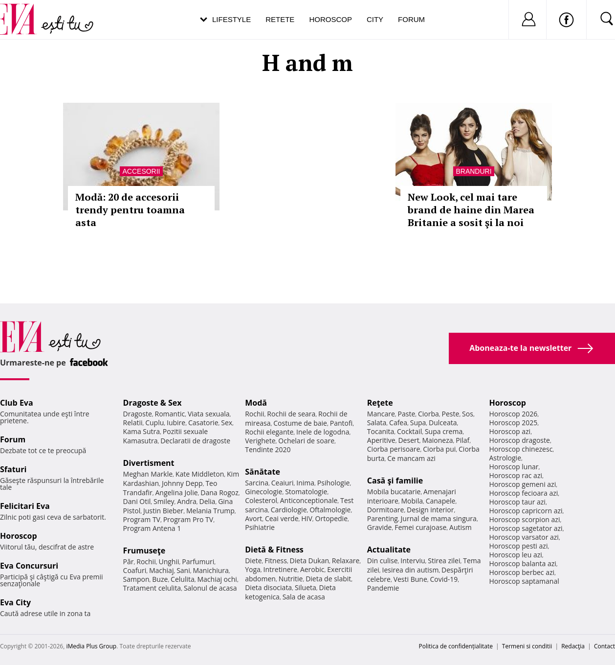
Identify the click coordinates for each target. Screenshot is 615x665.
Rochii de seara (291, 413)
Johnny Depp (182, 483)
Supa (418, 422)
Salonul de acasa (210, 588)
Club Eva (16, 402)
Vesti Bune (410, 579)
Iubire (176, 422)
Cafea (398, 422)
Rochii (145, 561)
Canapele (441, 500)
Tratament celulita (152, 588)
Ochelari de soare (306, 440)
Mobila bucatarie (394, 491)
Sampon (136, 579)
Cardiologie (289, 509)
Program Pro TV (188, 519)
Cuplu (154, 422)
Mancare (381, 413)
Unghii (168, 561)
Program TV (141, 519)
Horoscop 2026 (513, 413)
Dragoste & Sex (152, 402)
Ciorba (428, 413)
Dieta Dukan (309, 560)
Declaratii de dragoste (195, 440)
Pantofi (341, 423)
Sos (467, 413)
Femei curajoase (420, 527)
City (375, 19)
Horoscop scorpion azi (524, 519)
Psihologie (333, 482)
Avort (253, 518)
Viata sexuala (209, 413)
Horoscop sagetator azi (525, 528)
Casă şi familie (395, 480)
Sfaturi (13, 469)
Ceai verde (282, 518)
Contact (604, 646)
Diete (253, 560)
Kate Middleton (200, 474)
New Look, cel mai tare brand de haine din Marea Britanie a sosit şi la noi (471, 209)
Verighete (260, 440)
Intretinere (281, 569)
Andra (187, 501)
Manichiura (210, 570)
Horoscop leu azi (515, 554)
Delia (207, 501)
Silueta (305, 587)
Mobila (412, 500)
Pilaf (462, 440)
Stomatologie (306, 491)
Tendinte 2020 (267, 449)
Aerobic (312, 569)
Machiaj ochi (217, 579)
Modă (256, 402)
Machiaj (161, 570)
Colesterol (261, 500)
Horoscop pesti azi (518, 545)
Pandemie (383, 588)
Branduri (473, 171)
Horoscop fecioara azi (523, 493)
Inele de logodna (322, 431)
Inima (305, 482)
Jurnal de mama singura (439, 518)
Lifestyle (231, 19)
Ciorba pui (439, 449)
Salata (377, 422)
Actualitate (389, 549)
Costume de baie (300, 423)
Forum (411, 19)
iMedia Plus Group (91, 646)
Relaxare (346, 560)
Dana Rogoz (219, 492)
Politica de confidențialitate (456, 646)
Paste (407, 413)
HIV (306, 518)
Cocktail (409, 431)
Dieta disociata (268, 587)
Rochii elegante (269, 431)
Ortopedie (331, 518)
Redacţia (573, 646)
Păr (128, 561)
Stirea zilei (444, 560)
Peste (451, 413)
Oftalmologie (330, 509)
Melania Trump (210, 510)
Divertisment (149, 463)
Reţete (380, 402)
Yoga (253, 569)
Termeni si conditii (527, 646)
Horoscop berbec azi (521, 572)
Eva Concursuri (29, 565)
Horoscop (330, 19)
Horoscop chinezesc (520, 449)
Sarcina (256, 482)
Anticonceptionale (309, 500)
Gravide (379, 527)
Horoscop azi (509, 431)
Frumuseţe (144, 550)
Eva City (15, 602)
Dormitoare (385, 509)
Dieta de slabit (328, 578)
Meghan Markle (148, 474)
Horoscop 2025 (513, 422)
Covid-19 (444, 579)
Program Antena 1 (152, 528)
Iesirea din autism (410, 569)
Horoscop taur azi (517, 501)
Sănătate (262, 471)
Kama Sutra (141, 431)
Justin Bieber (163, 510)
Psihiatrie (260, 527)
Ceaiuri (282, 482)
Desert (408, 440)
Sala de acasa (304, 596)
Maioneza (437, 440)
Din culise (382, 560)
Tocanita (381, 431)
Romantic (170, 413)
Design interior (430, 509)
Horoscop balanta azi (522, 563)
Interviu (412, 560)
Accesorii (141, 171)
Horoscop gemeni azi (522, 484)
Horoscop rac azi (515, 475)
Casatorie (203, 422)
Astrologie (505, 457)
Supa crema (443, 431)
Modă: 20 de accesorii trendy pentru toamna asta (130, 209)
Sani (183, 570)
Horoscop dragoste (519, 440)
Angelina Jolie (176, 492)
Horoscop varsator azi (523, 537)
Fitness (275, 560)
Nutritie (291, 578)
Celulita (183, 579)
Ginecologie (263, 491)
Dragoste (137, 413)
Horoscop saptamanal (524, 581)
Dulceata (443, 422)
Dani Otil (137, 501)
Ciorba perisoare (393, 449)
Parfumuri (198, 561)
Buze (160, 579)
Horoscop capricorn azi (525, 510)
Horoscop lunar (513, 466)
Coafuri (135, 570)
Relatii (133, 422)
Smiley (164, 501)
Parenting (382, 518)
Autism (460, 527)
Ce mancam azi (411, 458)
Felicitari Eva (25, 506)
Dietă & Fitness (274, 549)
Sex (226, 422)
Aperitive (381, 440)
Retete (279, 19)
